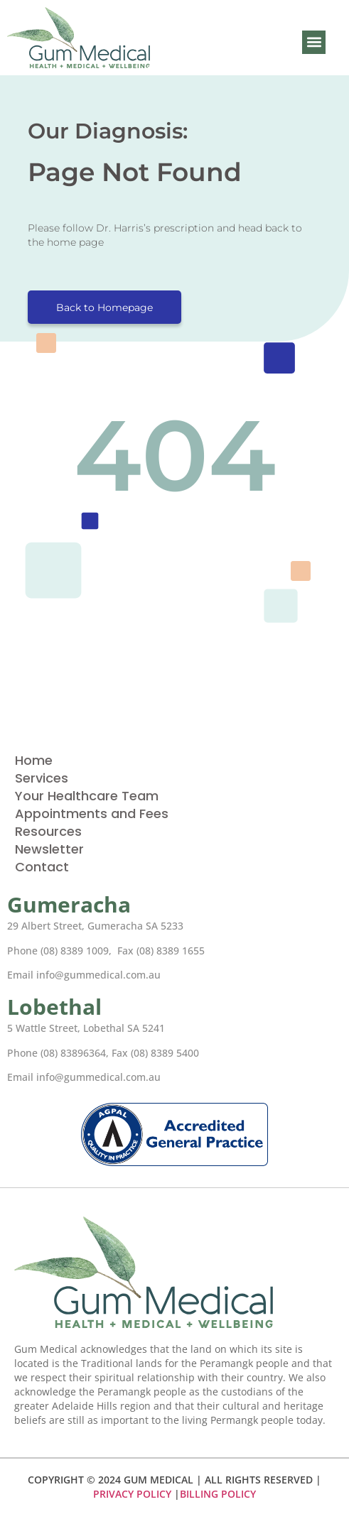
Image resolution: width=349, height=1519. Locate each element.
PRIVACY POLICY (132, 1494)
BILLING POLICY (218, 1494)
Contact (42, 867)
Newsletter (49, 849)
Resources (48, 831)
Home (34, 760)
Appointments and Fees (91, 813)
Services (41, 778)
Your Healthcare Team (87, 796)
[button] (314, 42)
